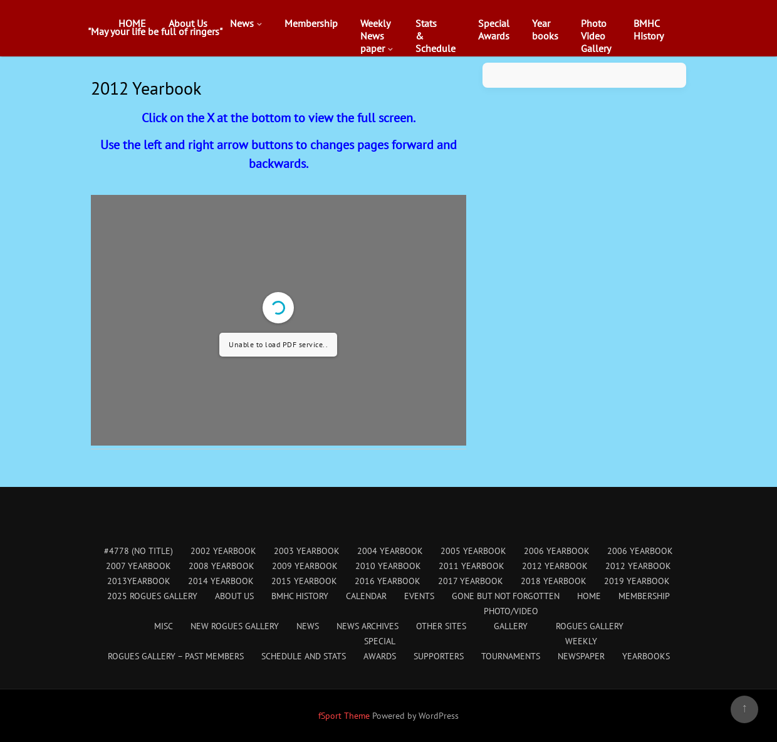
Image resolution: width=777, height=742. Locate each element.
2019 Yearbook (637, 581)
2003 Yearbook (307, 550)
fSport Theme (345, 715)
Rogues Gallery (589, 626)
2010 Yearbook (388, 566)
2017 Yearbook (470, 581)
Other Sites (441, 626)
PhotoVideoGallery (596, 36)
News (242, 23)
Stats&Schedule (435, 36)
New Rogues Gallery (234, 626)
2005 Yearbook (473, 550)
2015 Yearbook (304, 581)
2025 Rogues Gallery (152, 596)
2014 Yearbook (221, 581)
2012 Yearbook (555, 566)
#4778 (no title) (138, 550)
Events (419, 596)
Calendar (366, 596)
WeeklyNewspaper (375, 36)
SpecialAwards (493, 29)
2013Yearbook (138, 581)
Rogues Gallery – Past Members (176, 656)
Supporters (439, 656)
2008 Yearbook (221, 566)
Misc (163, 626)
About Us (188, 23)
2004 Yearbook (390, 550)
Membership (311, 23)
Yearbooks (545, 29)
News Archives (367, 626)
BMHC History (299, 596)
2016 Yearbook (387, 581)
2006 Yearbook (557, 550)
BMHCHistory (649, 29)
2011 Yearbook (471, 566)
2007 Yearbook (138, 566)
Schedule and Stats (303, 656)
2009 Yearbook (305, 566)
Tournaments (510, 656)
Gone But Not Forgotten (506, 596)
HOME (132, 23)
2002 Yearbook (223, 550)
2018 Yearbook (554, 581)
